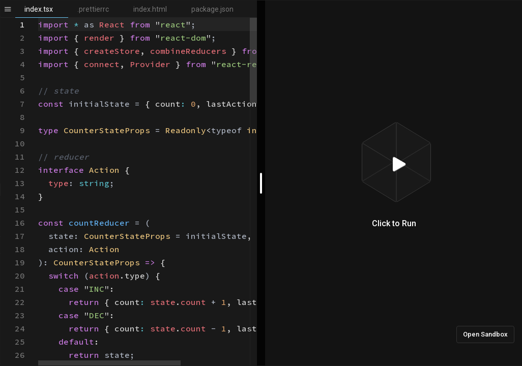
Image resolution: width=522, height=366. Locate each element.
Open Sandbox (485, 334)
